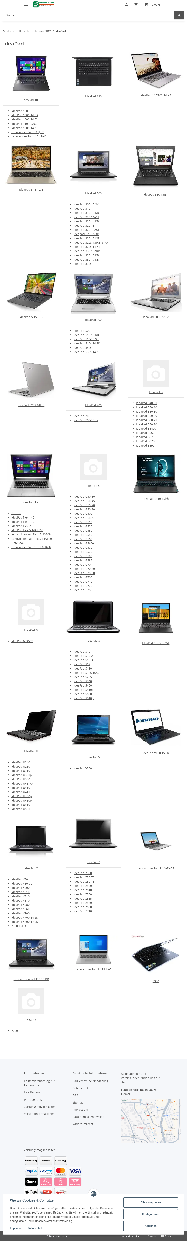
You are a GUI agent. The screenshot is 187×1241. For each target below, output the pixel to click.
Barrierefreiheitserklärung (90, 1081)
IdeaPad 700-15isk (86, 420)
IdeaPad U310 (20, 771)
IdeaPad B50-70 (146, 420)
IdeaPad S (93, 640)
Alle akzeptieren (150, 1202)
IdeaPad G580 (83, 556)
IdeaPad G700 (83, 577)
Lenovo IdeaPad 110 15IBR (31, 979)
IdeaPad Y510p (21, 896)
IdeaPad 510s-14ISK (87, 343)
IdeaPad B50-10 (146, 407)
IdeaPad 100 (31, 100)
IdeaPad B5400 (146, 428)
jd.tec (138, 1236)
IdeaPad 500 (93, 320)
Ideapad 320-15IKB (86, 234)
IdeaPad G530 (83, 526)
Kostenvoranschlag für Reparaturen (39, 1083)
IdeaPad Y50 (19, 879)
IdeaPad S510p (84, 698)
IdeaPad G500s (84, 518)
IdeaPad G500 (83, 513)
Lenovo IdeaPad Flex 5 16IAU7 (31, 547)
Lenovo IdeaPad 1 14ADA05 (155, 868)
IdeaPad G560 (83, 539)
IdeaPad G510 (83, 522)
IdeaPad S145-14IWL (155, 643)
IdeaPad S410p (84, 690)
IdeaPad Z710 (83, 911)
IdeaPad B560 (145, 433)
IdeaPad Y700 (20, 913)
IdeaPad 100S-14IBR (24, 115)
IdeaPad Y (31, 868)
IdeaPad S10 (82, 651)
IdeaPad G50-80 (84, 509)
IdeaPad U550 (20, 809)
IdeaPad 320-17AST (86, 238)
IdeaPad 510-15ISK (86, 339)
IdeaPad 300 (93, 193)
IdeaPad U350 (20, 779)
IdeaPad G (93, 486)
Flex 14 (16, 513)
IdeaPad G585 (83, 560)
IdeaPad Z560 (83, 894)
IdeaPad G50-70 (84, 505)
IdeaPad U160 (20, 762)
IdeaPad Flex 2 (21, 526)
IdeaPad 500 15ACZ (156, 317)
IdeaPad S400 (83, 685)
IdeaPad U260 (20, 766)
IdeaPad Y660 (20, 909)
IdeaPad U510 (20, 805)
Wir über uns (33, 1100)
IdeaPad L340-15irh (156, 499)
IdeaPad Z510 (83, 890)
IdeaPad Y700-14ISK (24, 917)
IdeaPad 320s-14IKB (87, 247)
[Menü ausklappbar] (26, 2)
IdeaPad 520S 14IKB (31, 405)
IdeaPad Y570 (20, 900)
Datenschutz (36, 1228)
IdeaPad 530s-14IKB (87, 352)
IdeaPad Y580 (20, 905)
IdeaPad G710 (83, 581)
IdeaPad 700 (93, 405)
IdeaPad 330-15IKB (86, 255)
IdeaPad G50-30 (84, 497)
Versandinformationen (39, 1114)
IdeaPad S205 (83, 677)
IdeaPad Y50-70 (21, 883)
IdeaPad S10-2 (83, 656)
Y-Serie (31, 1020)
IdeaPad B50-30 (146, 411)
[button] (126, 4)
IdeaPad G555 (83, 535)
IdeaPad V (93, 757)
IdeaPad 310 (82, 208)
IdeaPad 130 (93, 96)
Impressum (17, 1228)
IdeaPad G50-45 (84, 501)
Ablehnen (150, 1225)
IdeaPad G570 (83, 547)
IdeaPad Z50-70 (84, 877)
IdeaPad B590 (145, 445)
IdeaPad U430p (21, 796)
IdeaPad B (156, 392)
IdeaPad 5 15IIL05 (31, 317)
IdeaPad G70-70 (84, 569)
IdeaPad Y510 (20, 892)
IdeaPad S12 (82, 664)
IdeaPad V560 (83, 768)
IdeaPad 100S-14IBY (24, 119)
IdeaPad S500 (83, 694)
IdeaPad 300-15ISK (86, 204)
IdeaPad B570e (146, 441)
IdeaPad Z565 (83, 898)
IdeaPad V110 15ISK (156, 753)
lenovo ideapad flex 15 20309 (31, 534)
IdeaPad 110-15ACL (24, 124)
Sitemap (78, 1102)
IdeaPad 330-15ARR (87, 251)
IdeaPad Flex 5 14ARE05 (27, 530)
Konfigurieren (150, 1214)
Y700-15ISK (18, 926)
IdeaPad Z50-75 (84, 881)
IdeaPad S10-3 (83, 660)
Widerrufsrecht (83, 1124)
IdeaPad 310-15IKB (86, 213)
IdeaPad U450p (21, 800)
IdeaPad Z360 (83, 873)
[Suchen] (89, 15)
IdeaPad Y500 (20, 888)
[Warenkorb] (152, 4)
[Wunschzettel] (136, 4)
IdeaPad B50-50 (146, 416)
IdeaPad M (31, 630)
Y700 (14, 1031)
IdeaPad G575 (83, 552)
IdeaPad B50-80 (146, 424)
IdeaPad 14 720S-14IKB (155, 95)
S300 (156, 981)
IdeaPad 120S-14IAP (24, 128)
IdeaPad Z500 (83, 886)
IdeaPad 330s (83, 264)
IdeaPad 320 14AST (86, 217)
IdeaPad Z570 (83, 903)
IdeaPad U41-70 (22, 783)
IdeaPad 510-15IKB (86, 335)
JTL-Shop (166, 1236)
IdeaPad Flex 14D (22, 517)
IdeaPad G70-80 (84, 573)
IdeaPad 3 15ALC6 (31, 189)
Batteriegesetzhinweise (88, 1117)
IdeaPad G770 (83, 586)
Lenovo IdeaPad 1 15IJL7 (27, 132)
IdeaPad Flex (31, 502)
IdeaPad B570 (145, 437)
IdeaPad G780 (83, 590)
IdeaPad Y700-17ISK (24, 922)
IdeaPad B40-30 (146, 403)
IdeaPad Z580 (83, 907)
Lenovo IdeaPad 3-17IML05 (93, 969)
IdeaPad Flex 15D (22, 522)
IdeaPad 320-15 (84, 225)
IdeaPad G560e (84, 543)
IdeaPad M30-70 (22, 641)
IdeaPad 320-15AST (86, 230)
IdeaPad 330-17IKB (86, 259)
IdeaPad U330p (21, 775)
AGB (75, 1095)
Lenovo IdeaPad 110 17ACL (29, 136)
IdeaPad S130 (83, 668)
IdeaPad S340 (83, 681)
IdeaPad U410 (20, 788)
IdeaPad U (31, 751)
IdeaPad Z (93, 862)
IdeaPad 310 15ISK (155, 194)
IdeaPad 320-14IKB (86, 221)
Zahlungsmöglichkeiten (40, 1107)
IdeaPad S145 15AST (87, 673)
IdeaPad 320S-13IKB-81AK (91, 242)
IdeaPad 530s (83, 348)
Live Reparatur (34, 1092)
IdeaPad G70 (82, 564)
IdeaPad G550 (83, 530)
